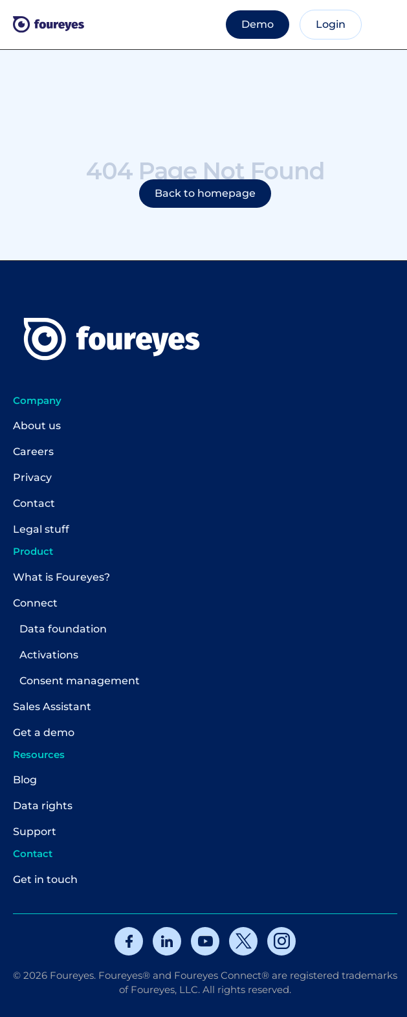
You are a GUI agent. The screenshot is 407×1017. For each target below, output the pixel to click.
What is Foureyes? (61, 577)
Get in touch (45, 879)
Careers (33, 451)
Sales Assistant (52, 706)
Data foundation (63, 629)
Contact (34, 503)
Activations (48, 655)
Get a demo (43, 732)
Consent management (79, 681)
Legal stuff (41, 529)
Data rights (42, 805)
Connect (35, 603)
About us (37, 425)
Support (34, 831)
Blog (25, 780)
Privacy (32, 477)
